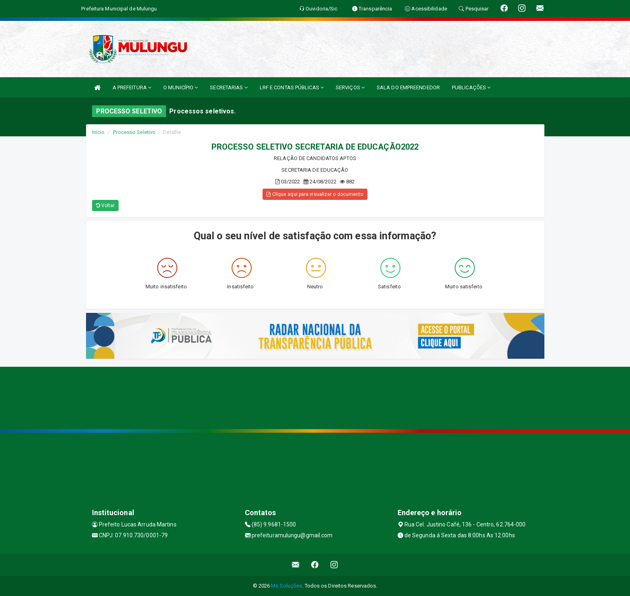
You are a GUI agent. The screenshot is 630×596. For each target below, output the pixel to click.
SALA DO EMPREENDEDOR (408, 87)
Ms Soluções (286, 586)
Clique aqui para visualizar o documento (315, 194)
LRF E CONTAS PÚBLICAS (292, 87)
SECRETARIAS (228, 87)
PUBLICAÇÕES (471, 87)
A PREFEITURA (132, 87)
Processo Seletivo (134, 132)
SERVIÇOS (350, 87)
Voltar (105, 205)
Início (98, 132)
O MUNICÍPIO (180, 87)
